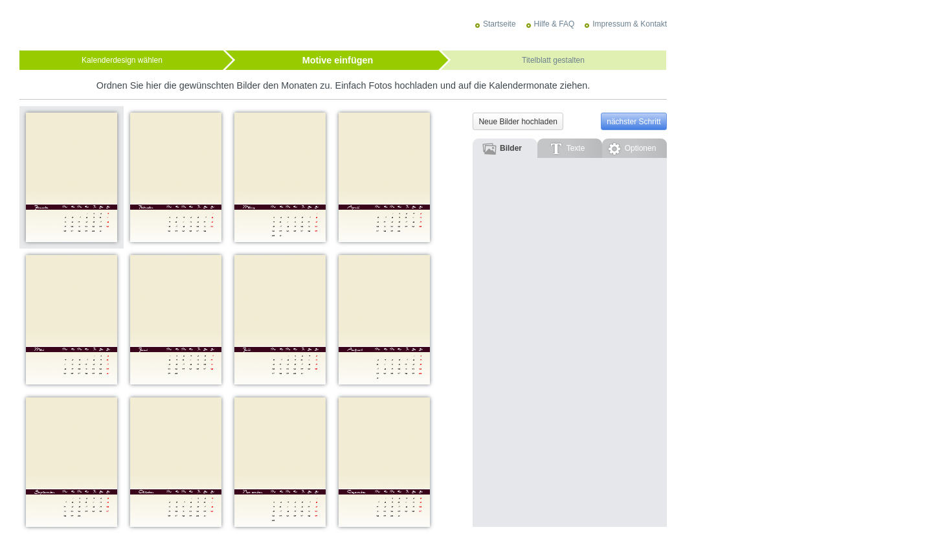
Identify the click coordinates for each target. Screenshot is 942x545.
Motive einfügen (338, 60)
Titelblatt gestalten (553, 60)
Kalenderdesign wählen (122, 60)
